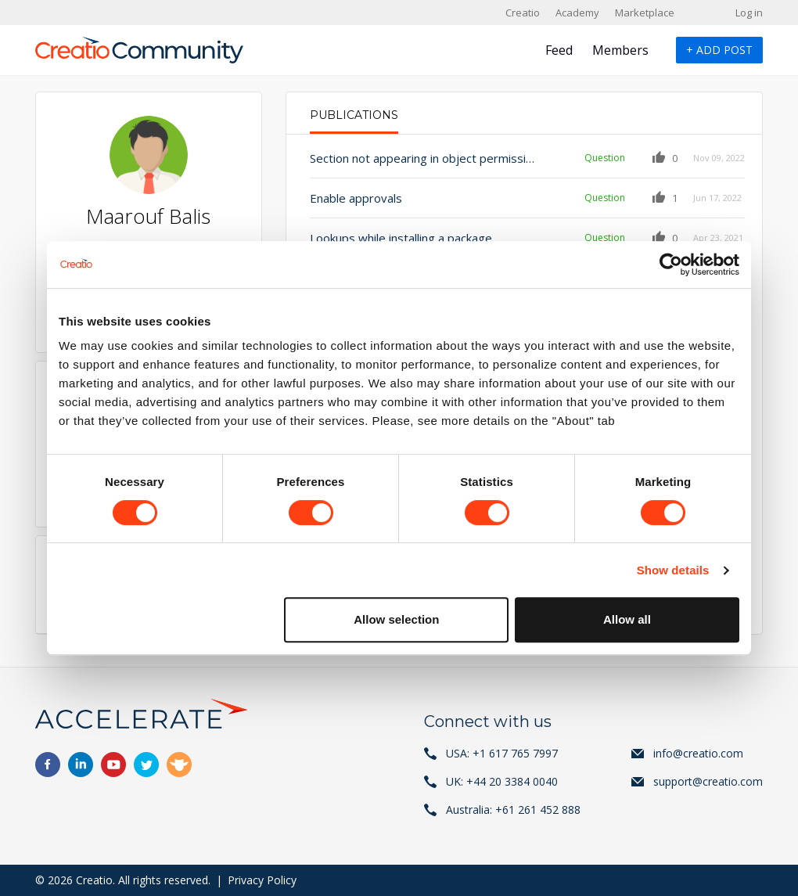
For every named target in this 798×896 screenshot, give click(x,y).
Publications (354, 115)
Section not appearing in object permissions (424, 158)
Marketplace (644, 12)
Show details (673, 570)
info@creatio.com (698, 753)
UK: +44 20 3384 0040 (502, 781)
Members (620, 50)
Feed (559, 50)
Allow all (627, 619)
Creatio (522, 12)
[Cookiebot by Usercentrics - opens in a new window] (670, 264)
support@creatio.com (708, 781)
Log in (749, 12)
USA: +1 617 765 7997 (502, 753)
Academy (577, 12)
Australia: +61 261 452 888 (513, 809)
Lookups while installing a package (401, 238)
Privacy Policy (262, 880)
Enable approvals (356, 198)
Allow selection (396, 619)
